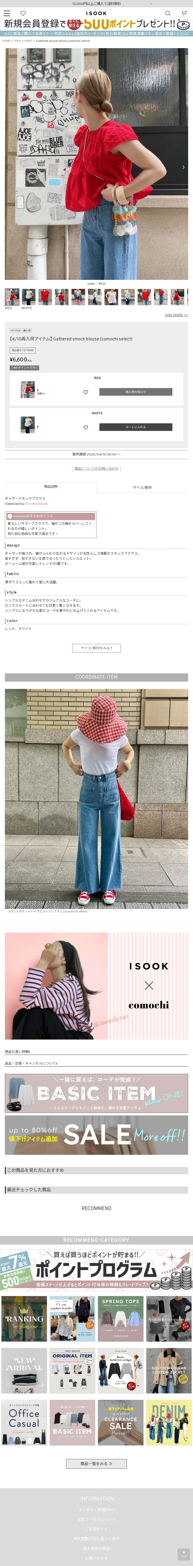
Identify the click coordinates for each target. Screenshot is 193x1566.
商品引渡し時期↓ (17, 1052)
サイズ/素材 (142, 488)
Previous (9, 167)
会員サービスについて (96, 1519)
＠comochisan (35, 504)
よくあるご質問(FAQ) (96, 1510)
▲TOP (184, 1554)
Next (151, 4)
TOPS (17, 41)
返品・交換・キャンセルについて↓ (31, 1064)
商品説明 (51, 487)
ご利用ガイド (96, 1529)
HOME (6, 41)
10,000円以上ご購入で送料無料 (96, 4)
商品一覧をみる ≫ (96, 1464)
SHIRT (28, 41)
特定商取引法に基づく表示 (96, 1539)
